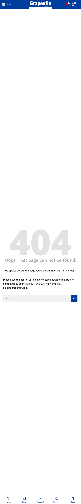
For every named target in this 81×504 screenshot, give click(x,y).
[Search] (74, 298)
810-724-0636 (37, 283)
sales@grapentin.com (15, 287)
